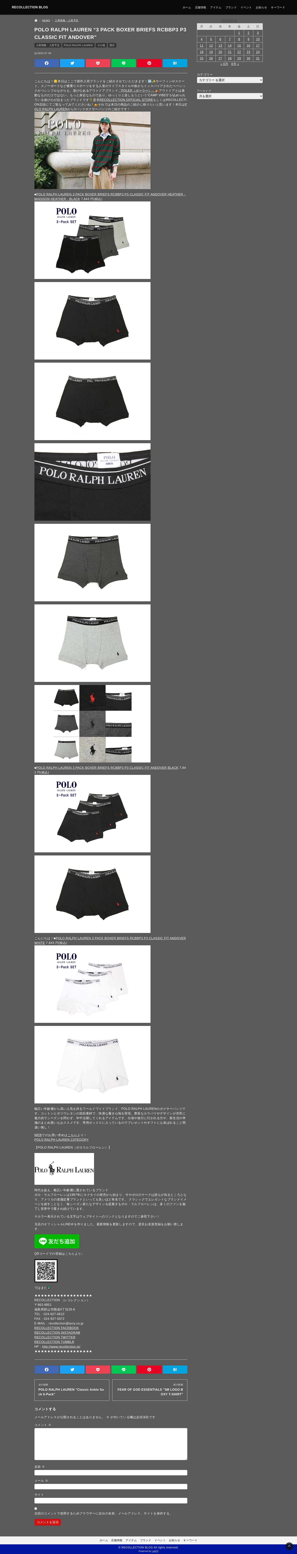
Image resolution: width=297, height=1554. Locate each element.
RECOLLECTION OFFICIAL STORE (126, 100)
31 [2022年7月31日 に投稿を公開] (258, 58)
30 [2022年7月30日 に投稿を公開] (248, 58)
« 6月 (224, 64)
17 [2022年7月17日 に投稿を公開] (258, 45)
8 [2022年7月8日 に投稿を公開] (239, 39)
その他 (101, 45)
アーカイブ (204, 90)
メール (41, 1480)
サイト (39, 1494)
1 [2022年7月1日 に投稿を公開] (239, 32)
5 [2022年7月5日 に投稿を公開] (211, 39)
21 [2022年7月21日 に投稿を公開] (230, 52)
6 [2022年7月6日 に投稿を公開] (220, 39)
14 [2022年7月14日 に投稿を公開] (230, 45)
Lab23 (155, 1551)
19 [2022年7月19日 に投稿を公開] (211, 52)
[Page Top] (289, 1546)
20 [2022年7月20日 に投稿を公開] (220, 52)
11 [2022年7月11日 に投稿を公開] (202, 45)
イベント (246, 7)
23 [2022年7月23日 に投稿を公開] (248, 52)
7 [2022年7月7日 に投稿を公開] (230, 39)
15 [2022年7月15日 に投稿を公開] (239, 45)
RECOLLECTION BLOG (30, 7)
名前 (39, 1466)
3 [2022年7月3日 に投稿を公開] (258, 32)
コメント (42, 1425)
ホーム (187, 7)
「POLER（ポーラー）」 (136, 90)
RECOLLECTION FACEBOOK (56, 1328)
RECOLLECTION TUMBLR (54, 1342)
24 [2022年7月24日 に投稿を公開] (258, 52)
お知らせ (261, 7)
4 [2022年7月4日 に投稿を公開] (202, 39)
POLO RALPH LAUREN (78, 45)
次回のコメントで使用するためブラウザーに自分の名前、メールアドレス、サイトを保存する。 (103, 1513)
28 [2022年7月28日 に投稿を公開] (230, 58)
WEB (38, 1135)
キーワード (278, 7)
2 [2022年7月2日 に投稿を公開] (249, 32)
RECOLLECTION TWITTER (55, 1337)
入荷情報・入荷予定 (48, 45)
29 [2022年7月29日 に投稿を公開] (239, 58)
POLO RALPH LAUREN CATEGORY (61, 1139)
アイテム (216, 7)
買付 (112, 45)
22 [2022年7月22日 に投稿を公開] (239, 52)
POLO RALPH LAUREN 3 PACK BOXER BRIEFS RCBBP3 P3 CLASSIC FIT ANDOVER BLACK (107, 767)
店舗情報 (200, 7)
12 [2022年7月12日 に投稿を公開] (211, 45)
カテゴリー (205, 74)
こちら (72, 1135)
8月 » (235, 64)
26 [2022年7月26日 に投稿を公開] (211, 58)
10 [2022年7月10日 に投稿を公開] (258, 39)
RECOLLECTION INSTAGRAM (57, 1332)
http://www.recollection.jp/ (61, 1346)
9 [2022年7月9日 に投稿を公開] (249, 39)
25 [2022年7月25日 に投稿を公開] (202, 58)
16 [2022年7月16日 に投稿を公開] (248, 45)
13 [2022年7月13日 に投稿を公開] (220, 45)
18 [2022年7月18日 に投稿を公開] (202, 52)
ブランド (231, 7)
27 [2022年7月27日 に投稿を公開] (220, 58)
